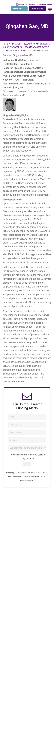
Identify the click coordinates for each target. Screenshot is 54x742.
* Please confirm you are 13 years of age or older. (27, 456)
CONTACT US (21, 4)
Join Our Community (44, 4)
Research (16, 43)
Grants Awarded (13, 47)
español (32, 4)
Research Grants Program (36, 43)
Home (6, 43)
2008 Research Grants (16, 50)
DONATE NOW (19, 9)
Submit (27, 464)
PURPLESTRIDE (37, 9)
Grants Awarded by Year (37, 47)
